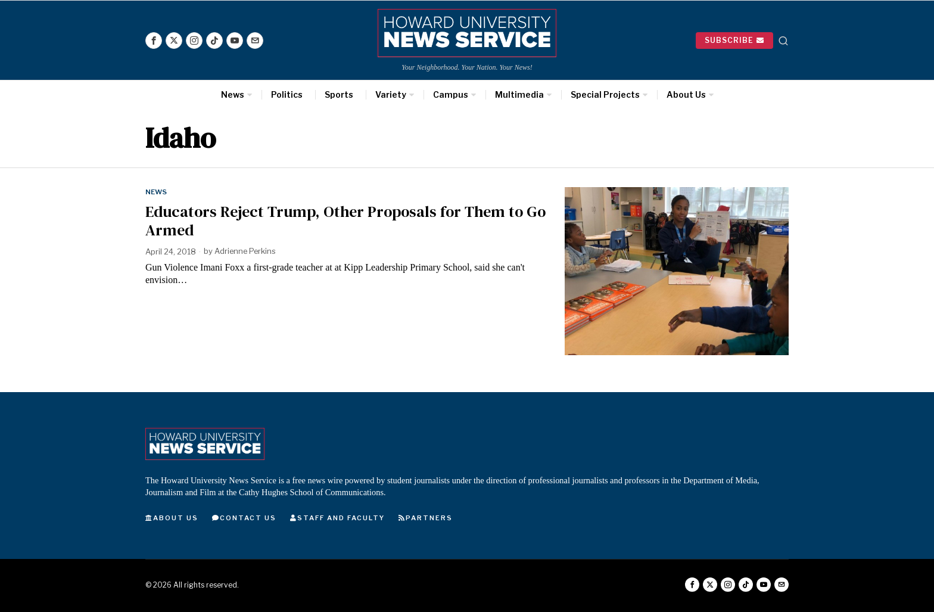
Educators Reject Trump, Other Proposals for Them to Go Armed (345, 221)
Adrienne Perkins (246, 251)
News (156, 192)
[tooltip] (153, 40)
